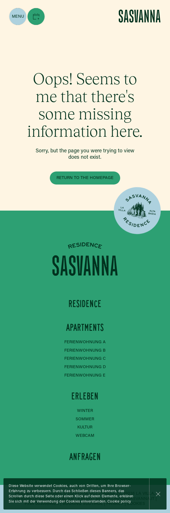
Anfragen (85, 457)
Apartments (85, 327)
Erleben (84, 396)
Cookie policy (119, 501)
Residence (84, 303)
